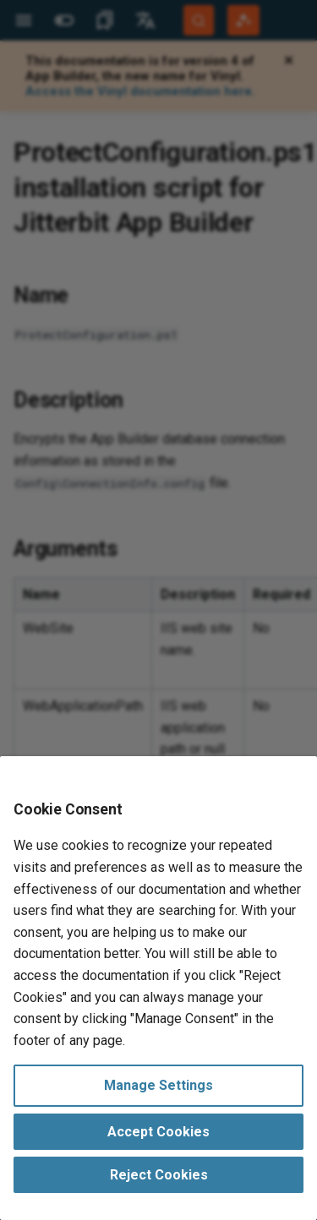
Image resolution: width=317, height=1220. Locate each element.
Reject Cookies (159, 1175)
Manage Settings (158, 1085)
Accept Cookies (158, 1132)
